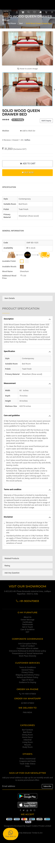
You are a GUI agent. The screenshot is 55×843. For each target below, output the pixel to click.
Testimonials (27, 624)
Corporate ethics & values (27, 648)
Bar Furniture (27, 730)
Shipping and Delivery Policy (27, 675)
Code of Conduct (27, 646)
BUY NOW (27, 172)
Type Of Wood (27, 680)
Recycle (27, 745)
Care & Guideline (27, 629)
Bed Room (11, 23)
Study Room (27, 747)
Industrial (28, 740)
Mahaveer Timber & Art (33, 833)
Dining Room (27, 735)
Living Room (27, 742)
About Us (27, 617)
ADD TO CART (27, 163)
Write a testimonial (27, 759)
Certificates (27, 622)
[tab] (27, 298)
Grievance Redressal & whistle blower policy (27, 651)
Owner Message (27, 620)
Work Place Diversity (27, 656)
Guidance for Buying (27, 682)
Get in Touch (27, 627)
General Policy (27, 670)
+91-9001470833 (27, 694)
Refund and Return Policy (27, 677)
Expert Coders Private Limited (38, 826)
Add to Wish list (27, 131)
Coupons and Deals (27, 761)
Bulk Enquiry (46, 121)
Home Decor (27, 737)
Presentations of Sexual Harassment (27, 653)
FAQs (27, 766)
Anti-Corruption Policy (27, 643)
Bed (20, 23)
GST (27, 632)
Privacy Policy (27, 672)
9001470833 (27, 703)
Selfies (27, 140)
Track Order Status (27, 764)
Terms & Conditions (27, 667)
